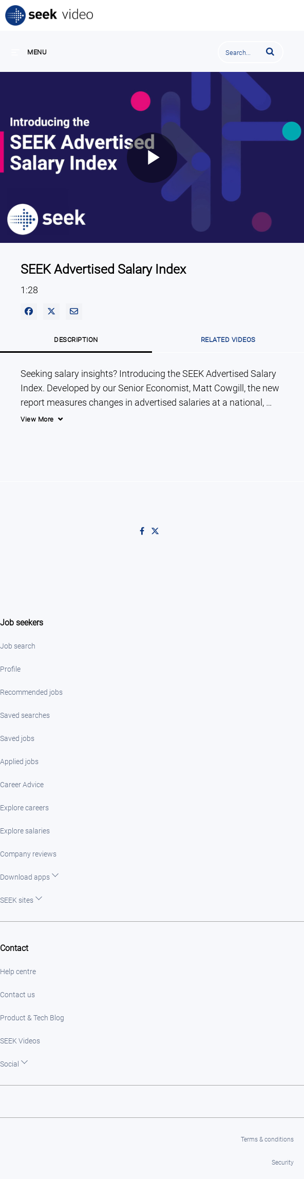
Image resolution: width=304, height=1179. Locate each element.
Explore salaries (25, 831)
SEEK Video (49, 15)
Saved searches (25, 715)
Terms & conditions (267, 1139)
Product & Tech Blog (32, 1018)
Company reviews (28, 854)
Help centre (18, 971)
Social (9, 1064)
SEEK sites (16, 900)
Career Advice (22, 785)
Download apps (25, 877)
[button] (270, 51)
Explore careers (24, 808)
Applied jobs (19, 761)
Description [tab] (76, 340)
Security (283, 1162)
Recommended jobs (31, 692)
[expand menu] (29, 52)
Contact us (17, 995)
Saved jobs (17, 738)
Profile (10, 669)
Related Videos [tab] (228, 340)
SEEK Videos (20, 1041)
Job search (17, 646)
